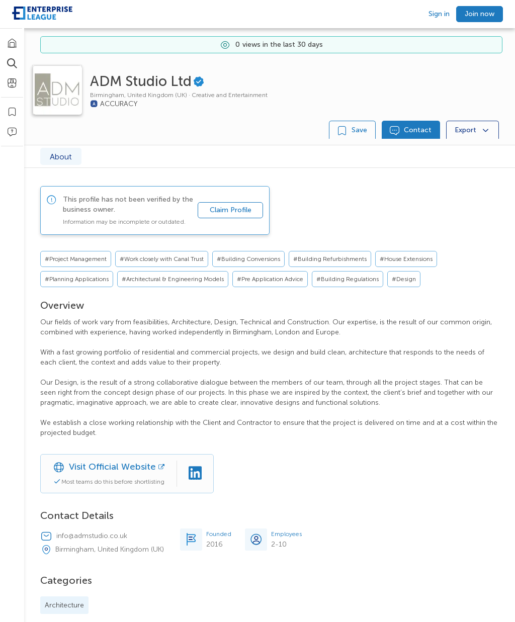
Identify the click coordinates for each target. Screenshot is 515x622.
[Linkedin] (195, 474)
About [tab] (61, 156)
